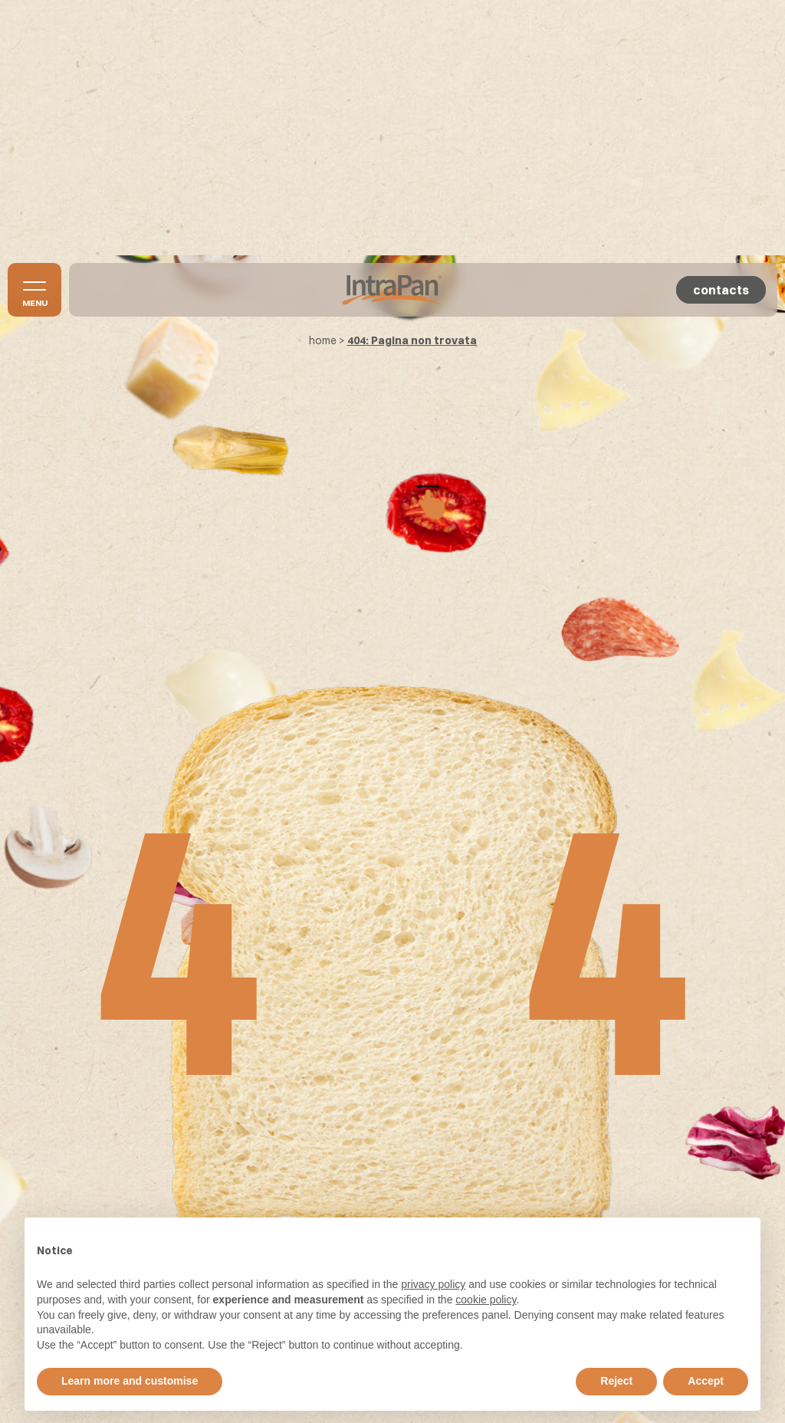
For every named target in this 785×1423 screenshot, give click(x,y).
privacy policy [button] (433, 1284)
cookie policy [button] (485, 1299)
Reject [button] (616, 1381)
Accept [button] (706, 1381)
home (323, 340)
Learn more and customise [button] (129, 1381)
